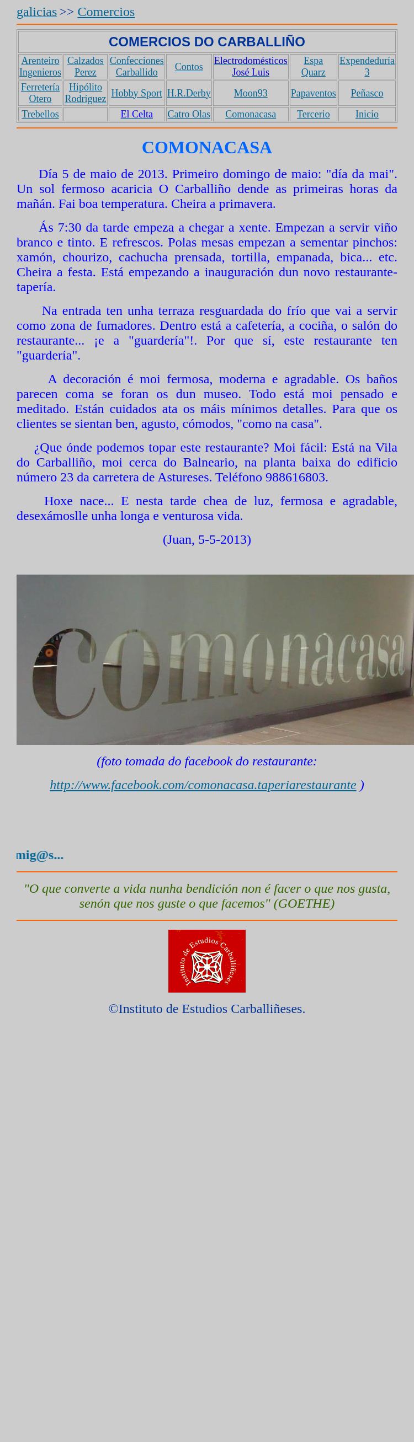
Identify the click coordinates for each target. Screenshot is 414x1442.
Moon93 (251, 93)
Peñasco (367, 93)
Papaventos (313, 93)
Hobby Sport (136, 93)
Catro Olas (188, 114)
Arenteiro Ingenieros (40, 66)
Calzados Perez (85, 66)
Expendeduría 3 (367, 66)
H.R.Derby (189, 93)
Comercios (106, 11)
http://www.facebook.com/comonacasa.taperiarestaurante (203, 785)
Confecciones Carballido (137, 66)
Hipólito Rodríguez (85, 93)
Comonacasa (250, 114)
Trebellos (40, 114)
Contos (189, 66)
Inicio (367, 114)
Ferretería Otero (40, 93)
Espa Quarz (313, 66)
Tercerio (313, 114)
